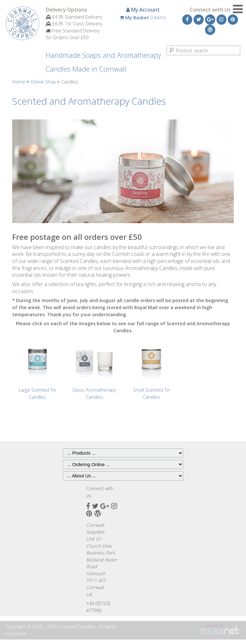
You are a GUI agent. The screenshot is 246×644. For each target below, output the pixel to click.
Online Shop (43, 82)
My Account (143, 9)
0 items (143, 17)
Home (18, 82)
